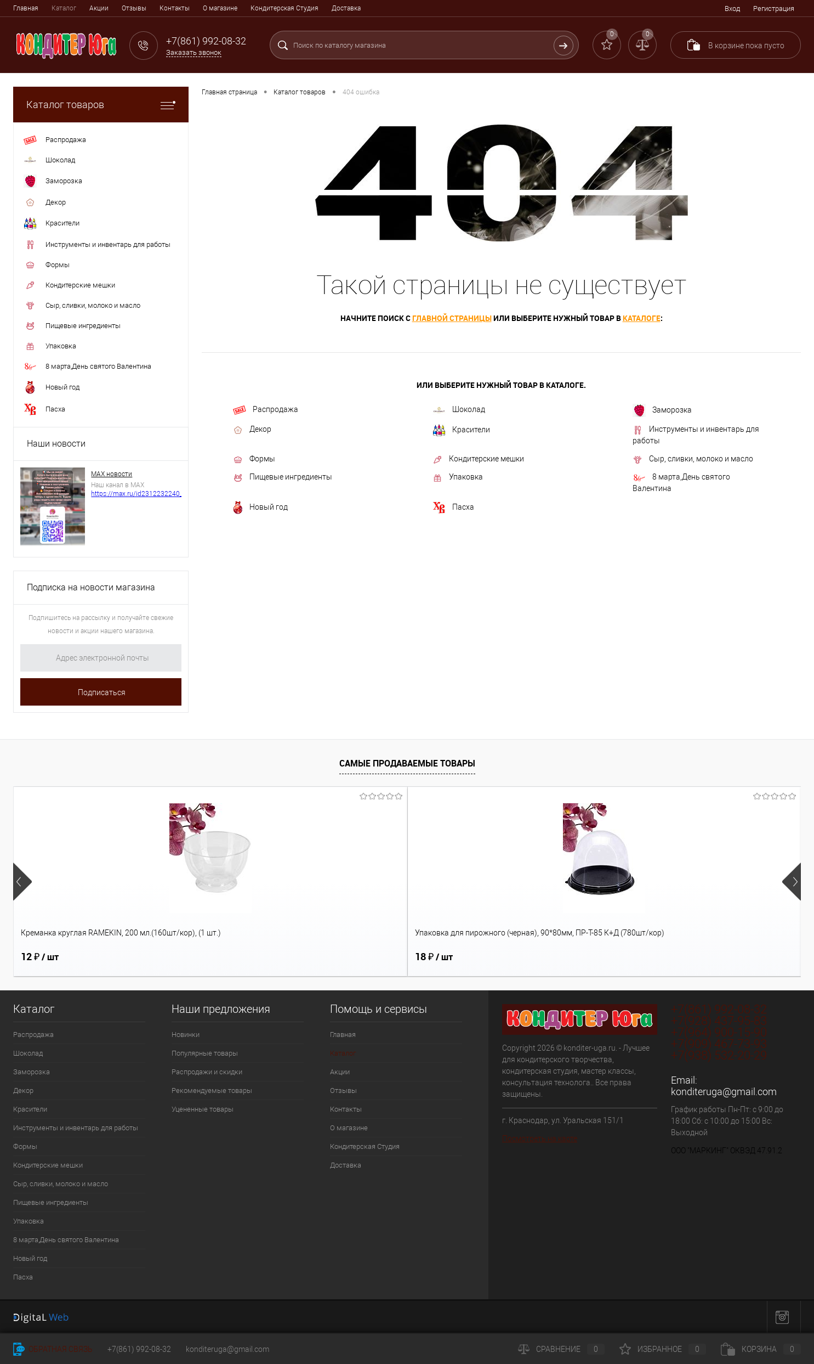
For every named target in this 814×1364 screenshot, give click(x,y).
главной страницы (452, 318)
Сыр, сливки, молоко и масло (693, 459)
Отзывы (134, 8)
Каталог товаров (100, 104)
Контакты (175, 8)
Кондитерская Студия (284, 8)
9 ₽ (628, 957)
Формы (254, 459)
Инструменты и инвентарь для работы (696, 435)
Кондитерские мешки (478, 459)
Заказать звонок (193, 52)
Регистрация (773, 8)
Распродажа (265, 410)
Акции (99, 8)
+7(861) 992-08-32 (139, 1349)
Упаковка (457, 477)
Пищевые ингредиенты (282, 477)
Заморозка (662, 410)
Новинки (186, 1034)
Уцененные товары (203, 1109)
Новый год (260, 507)
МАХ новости (111, 474)
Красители (461, 430)
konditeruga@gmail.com (724, 1091)
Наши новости (56, 443)
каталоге (642, 318)
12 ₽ (40, 957)
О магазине (220, 8)
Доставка (346, 8)
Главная (25, 8)
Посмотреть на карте (539, 1138)
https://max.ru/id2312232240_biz (141, 494)
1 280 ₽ (440, 957)
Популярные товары (205, 1053)
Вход (732, 8)
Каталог (64, 8)
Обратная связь (53, 1349)
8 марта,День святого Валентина (681, 482)
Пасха (453, 507)
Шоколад (458, 409)
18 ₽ (236, 957)
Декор (252, 430)
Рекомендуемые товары (212, 1090)
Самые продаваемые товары (407, 763)
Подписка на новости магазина (91, 587)
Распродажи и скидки (207, 1072)
